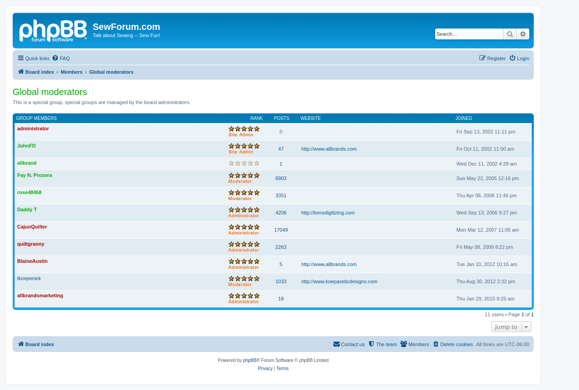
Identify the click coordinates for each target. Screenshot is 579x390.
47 (281, 149)
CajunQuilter (32, 226)
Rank (256, 118)
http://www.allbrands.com (328, 149)
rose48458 (29, 192)
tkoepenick (29, 278)
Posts (282, 118)
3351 (280, 195)
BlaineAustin (32, 261)
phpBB (249, 360)
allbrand (27, 163)
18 (281, 298)
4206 (280, 212)
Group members (36, 118)
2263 (280, 247)
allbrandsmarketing (40, 295)
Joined (464, 118)
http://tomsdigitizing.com (328, 212)
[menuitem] (61, 58)
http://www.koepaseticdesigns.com (339, 281)
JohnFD (26, 145)
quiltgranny (30, 244)
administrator (33, 128)
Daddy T (27, 209)
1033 (280, 281)
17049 (281, 230)
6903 (280, 178)
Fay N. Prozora (34, 175)
